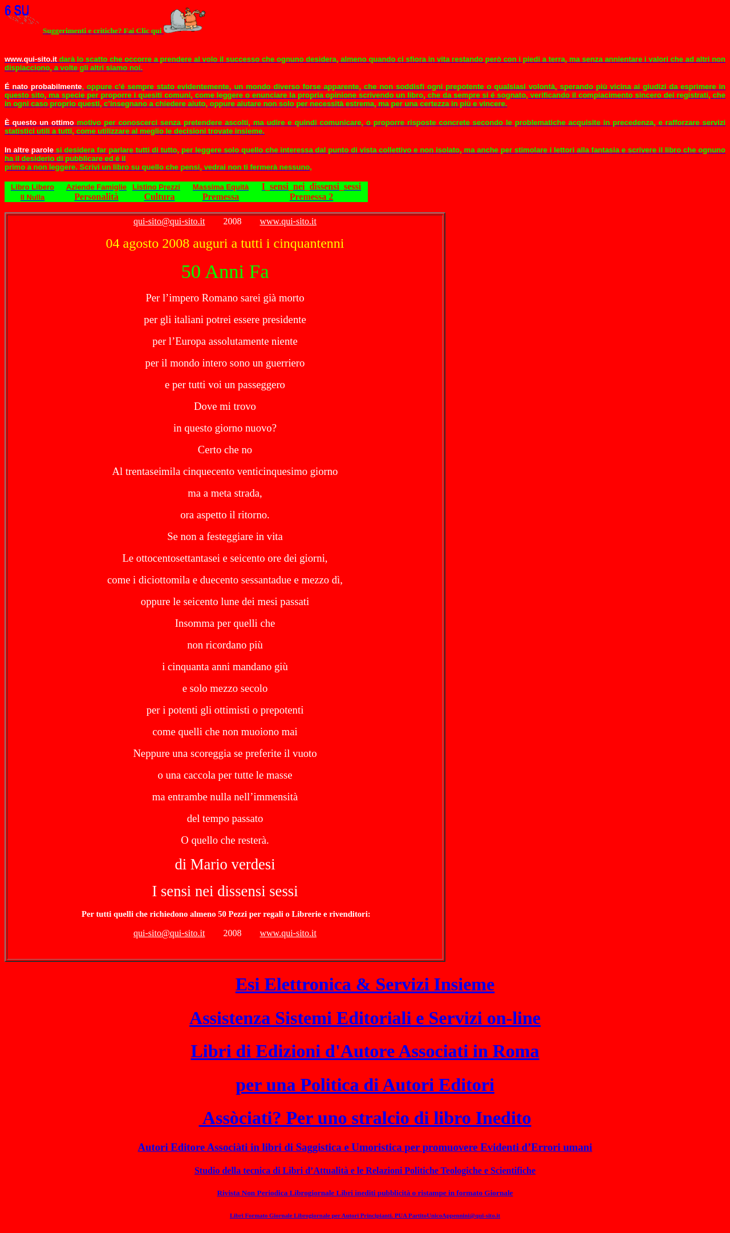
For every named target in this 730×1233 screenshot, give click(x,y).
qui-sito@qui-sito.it (169, 221)
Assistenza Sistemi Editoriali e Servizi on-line (365, 1018)
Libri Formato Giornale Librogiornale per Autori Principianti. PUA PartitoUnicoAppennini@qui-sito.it (365, 1215)
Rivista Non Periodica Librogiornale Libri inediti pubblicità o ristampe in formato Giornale (365, 1192)
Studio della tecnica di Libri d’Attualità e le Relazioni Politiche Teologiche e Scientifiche (365, 1170)
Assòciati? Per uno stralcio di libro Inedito (365, 1117)
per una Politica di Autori (365, 1084)
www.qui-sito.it (288, 221)
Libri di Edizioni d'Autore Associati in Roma (364, 1051)
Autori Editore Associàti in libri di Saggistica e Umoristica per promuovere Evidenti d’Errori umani (365, 1147)
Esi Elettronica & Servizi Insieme (365, 984)
